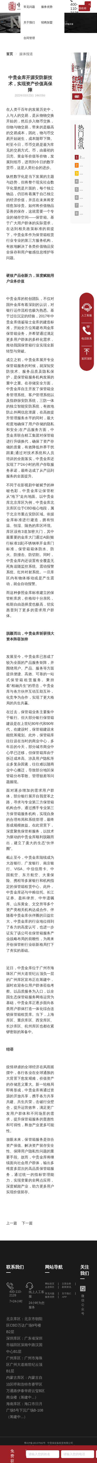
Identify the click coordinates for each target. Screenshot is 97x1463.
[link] (9, 54)
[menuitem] (29, 22)
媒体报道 (26, 54)
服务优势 (49, 1297)
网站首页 (50, 1283)
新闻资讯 (66, 1287)
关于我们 (66, 1293)
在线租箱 (85, 6)
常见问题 (49, 1293)
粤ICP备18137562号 (35, 1443)
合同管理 (29, 38)
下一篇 (27, 1223)
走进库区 (50, 1287)
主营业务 (66, 1283)
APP (64, 1297)
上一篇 (11, 1223)
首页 (9, 54)
